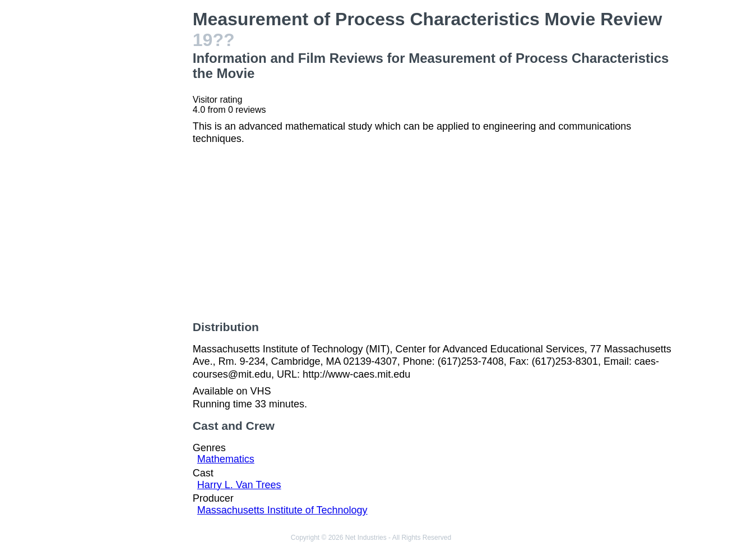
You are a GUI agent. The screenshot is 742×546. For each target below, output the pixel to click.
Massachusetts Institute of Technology (282, 510)
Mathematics (225, 459)
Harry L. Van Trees (239, 484)
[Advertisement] (129, 177)
